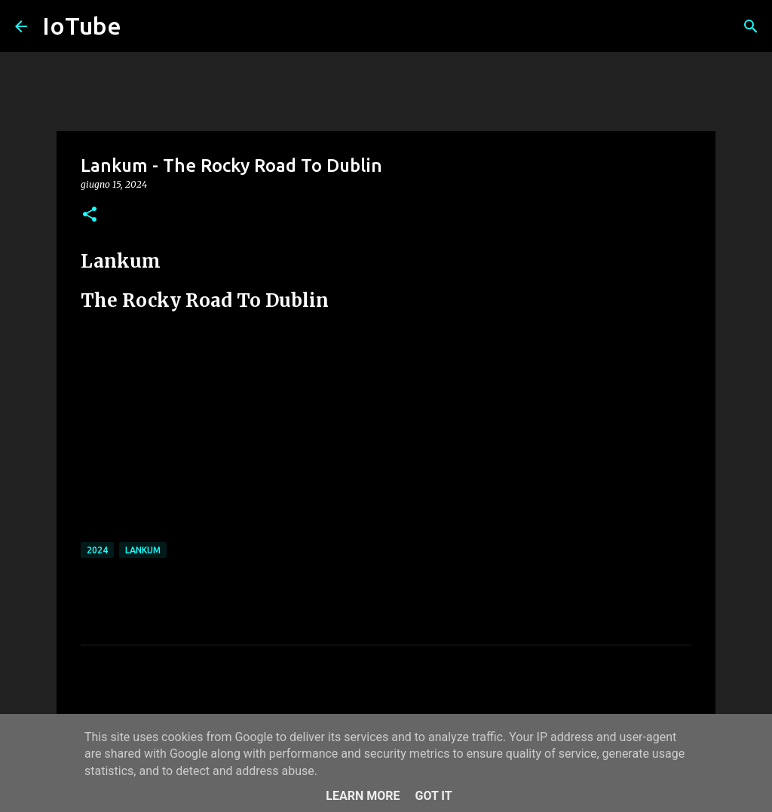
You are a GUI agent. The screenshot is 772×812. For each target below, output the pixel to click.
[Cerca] (751, 26)
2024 (97, 550)
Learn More (363, 796)
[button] (90, 215)
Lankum (143, 550)
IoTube (81, 25)
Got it (433, 796)
